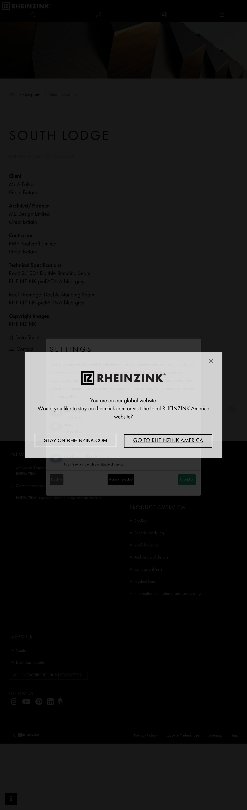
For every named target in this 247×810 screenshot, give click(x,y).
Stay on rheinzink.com (75, 440)
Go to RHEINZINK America (168, 440)
